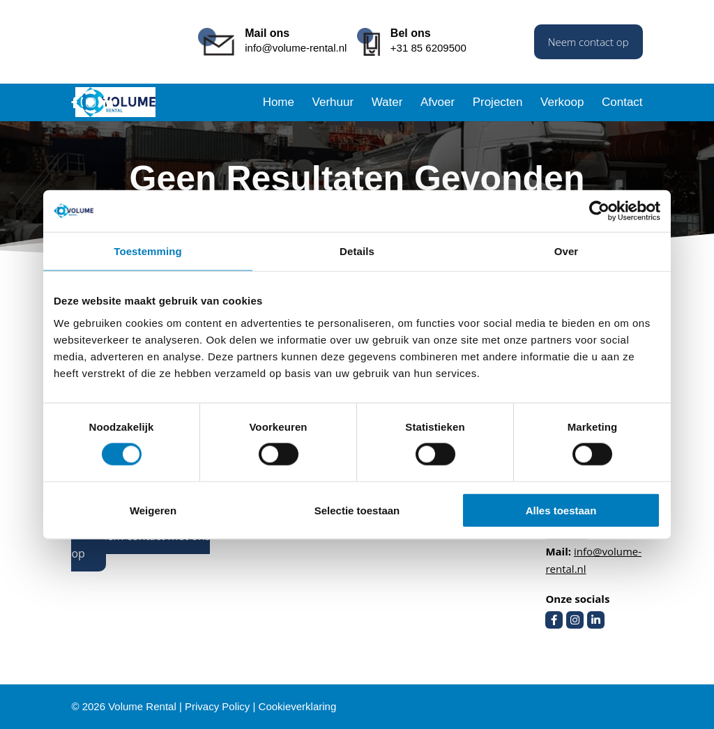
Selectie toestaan (357, 510)
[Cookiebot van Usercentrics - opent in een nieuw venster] (599, 211)
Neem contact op (588, 42)
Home (278, 103)
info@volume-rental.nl (296, 48)
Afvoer (437, 103)
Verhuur (333, 103)
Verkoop (562, 103)
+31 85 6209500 (428, 48)
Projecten (498, 103)
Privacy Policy (217, 706)
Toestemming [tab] (148, 251)
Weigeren (153, 510)
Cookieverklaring (298, 706)
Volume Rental (142, 706)
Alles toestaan (561, 510)
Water (387, 103)
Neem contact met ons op (140, 544)
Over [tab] (566, 251)
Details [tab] (357, 251)
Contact (622, 103)
